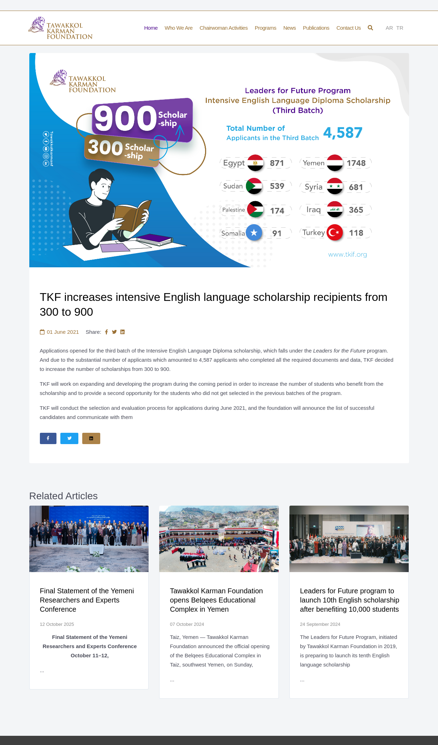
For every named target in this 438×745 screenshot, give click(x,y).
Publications (316, 28)
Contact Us (348, 28)
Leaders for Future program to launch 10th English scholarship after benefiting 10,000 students (350, 601)
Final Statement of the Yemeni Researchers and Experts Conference (87, 601)
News (289, 28)
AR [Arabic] (389, 28)
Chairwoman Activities (223, 28)
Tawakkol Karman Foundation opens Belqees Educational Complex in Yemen (216, 601)
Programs (265, 28)
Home (151, 28)
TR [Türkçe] (399, 28)
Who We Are (179, 28)
